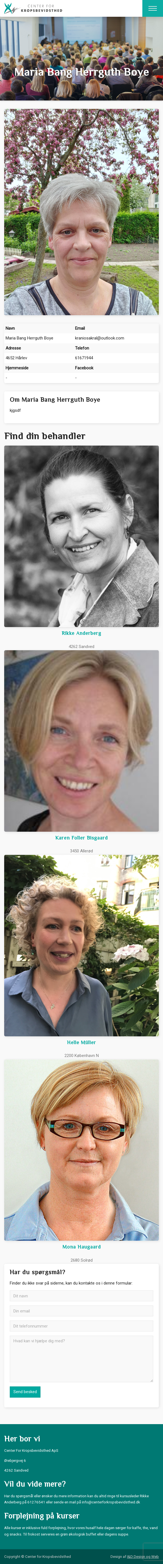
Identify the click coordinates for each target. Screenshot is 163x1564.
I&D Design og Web (143, 1556)
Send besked (25, 1391)
